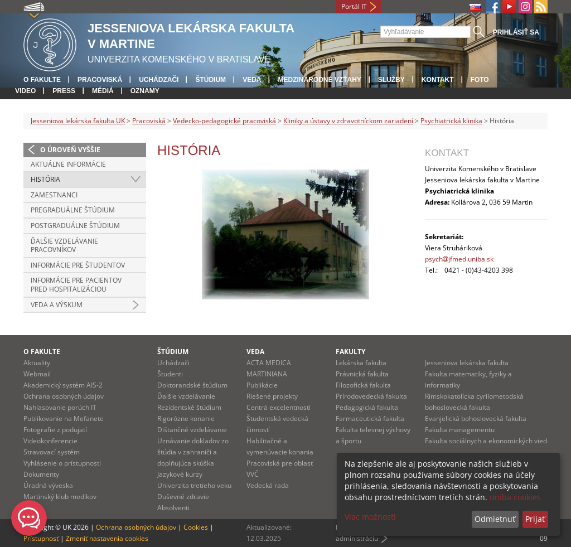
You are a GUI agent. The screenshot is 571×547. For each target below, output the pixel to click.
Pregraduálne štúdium (73, 210)
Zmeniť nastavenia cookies (107, 538)
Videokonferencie (50, 441)
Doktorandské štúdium (192, 385)
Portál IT (354, 6)
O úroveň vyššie (70, 149)
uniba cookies (515, 497)
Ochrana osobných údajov (63, 396)
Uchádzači (158, 80)
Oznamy (144, 91)
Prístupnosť (41, 538)
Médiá (103, 91)
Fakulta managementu (460, 429)
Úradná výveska (48, 485)
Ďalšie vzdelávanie (186, 396)
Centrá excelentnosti (278, 407)
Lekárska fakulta (361, 362)
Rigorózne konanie (186, 418)
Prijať (535, 519)
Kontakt (438, 80)
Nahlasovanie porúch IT (59, 407)
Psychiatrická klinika (451, 120)
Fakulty (350, 351)
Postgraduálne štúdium (75, 225)
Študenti (170, 374)
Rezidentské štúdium (189, 407)
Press (63, 91)
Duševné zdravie (183, 496)
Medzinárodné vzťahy (319, 80)
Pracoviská (100, 80)
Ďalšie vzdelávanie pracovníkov (64, 245)
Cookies (195, 527)
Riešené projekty (272, 396)
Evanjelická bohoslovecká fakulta (475, 418)
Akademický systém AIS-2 (63, 385)
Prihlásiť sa (516, 32)
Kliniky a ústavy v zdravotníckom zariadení (348, 120)
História (45, 179)
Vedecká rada (267, 485)
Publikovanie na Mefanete (63, 418)
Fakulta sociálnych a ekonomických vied (486, 441)
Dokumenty (41, 474)
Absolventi (173, 507)
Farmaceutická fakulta (370, 418)
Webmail (37, 374)
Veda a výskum (57, 304)
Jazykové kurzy (179, 474)
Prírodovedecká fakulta (371, 396)
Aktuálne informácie (68, 164)
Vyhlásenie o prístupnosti (62, 463)
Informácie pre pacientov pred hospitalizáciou (76, 284)
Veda (252, 80)
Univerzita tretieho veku (194, 485)
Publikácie (262, 385)
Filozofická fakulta (363, 385)
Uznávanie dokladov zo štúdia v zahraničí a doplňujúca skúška (193, 452)
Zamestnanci (54, 195)
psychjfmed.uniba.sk (459, 259)
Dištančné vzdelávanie (192, 429)
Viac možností (370, 516)
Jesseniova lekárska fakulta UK (78, 120)
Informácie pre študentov (78, 265)
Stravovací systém (51, 452)
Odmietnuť (495, 519)
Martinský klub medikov (59, 496)
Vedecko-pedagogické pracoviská (224, 120)
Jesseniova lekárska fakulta (467, 362)
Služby (391, 80)
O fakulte (42, 80)
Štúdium (210, 80)
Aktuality (36, 362)
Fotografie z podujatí (55, 429)
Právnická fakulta (362, 374)
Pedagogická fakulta (367, 407)
